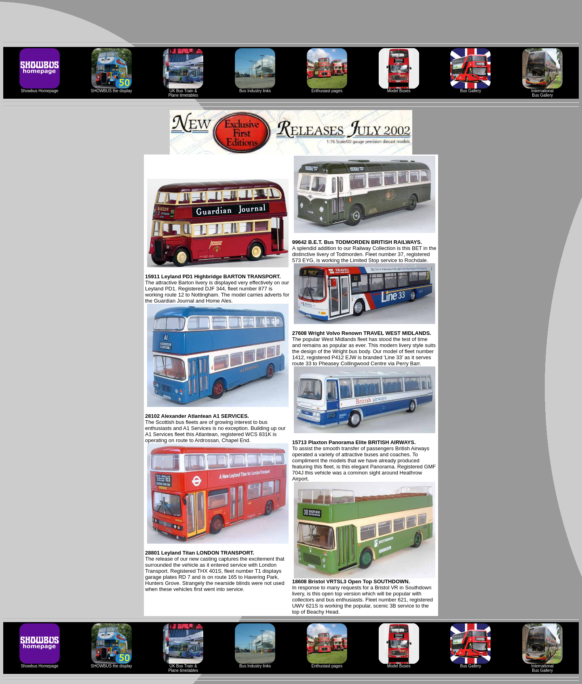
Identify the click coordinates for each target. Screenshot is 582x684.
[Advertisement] (291, 21)
